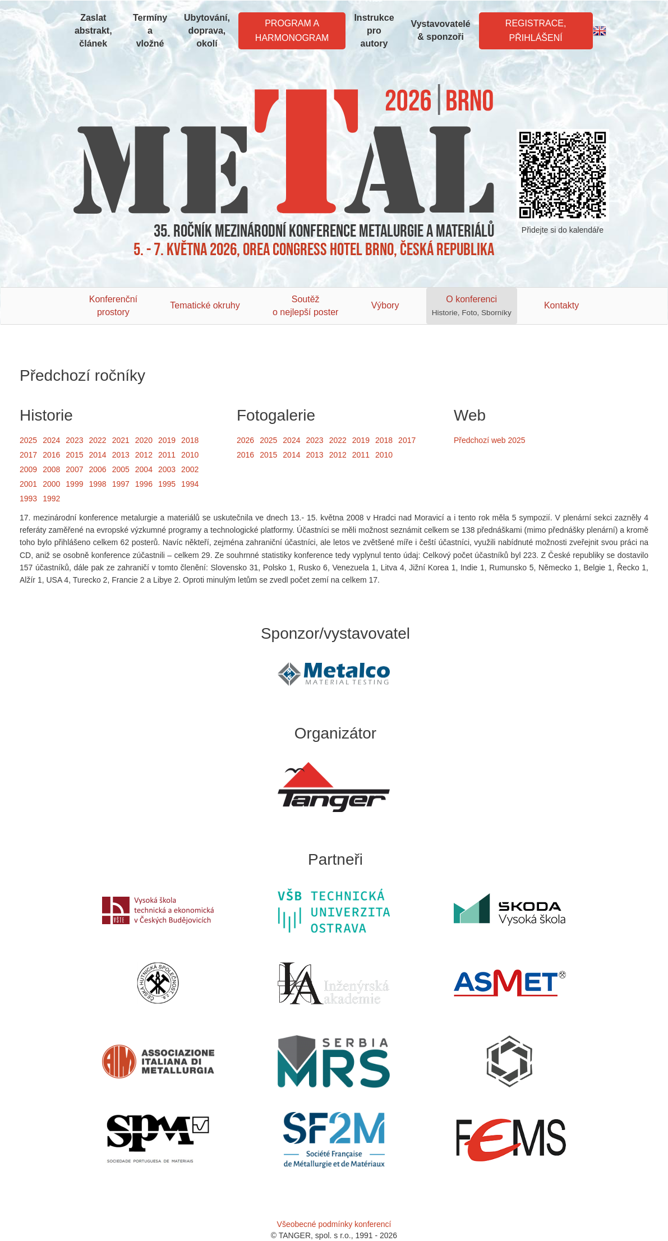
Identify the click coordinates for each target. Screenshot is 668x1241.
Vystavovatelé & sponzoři (441, 30)
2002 (190, 469)
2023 (74, 440)
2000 (51, 483)
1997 (121, 483)
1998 (97, 483)
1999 (74, 483)
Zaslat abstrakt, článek (93, 30)
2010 (190, 454)
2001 (28, 483)
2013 (121, 454)
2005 (121, 469)
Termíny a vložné (150, 30)
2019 (167, 440)
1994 (190, 483)
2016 (51, 454)
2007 (74, 469)
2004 (144, 469)
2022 (97, 440)
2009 (28, 469)
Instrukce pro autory (374, 30)
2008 (51, 469)
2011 (167, 454)
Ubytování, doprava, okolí (207, 30)
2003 (167, 469)
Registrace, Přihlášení (535, 31)
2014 (97, 454)
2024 (51, 440)
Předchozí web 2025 (490, 440)
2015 (74, 454)
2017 (28, 454)
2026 (245, 440)
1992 (51, 498)
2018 (190, 440)
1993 (28, 498)
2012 (144, 454)
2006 (97, 469)
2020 (144, 440)
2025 (28, 440)
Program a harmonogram (292, 31)
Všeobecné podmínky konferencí (334, 1224)
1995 (167, 483)
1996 (144, 483)
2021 (121, 440)
